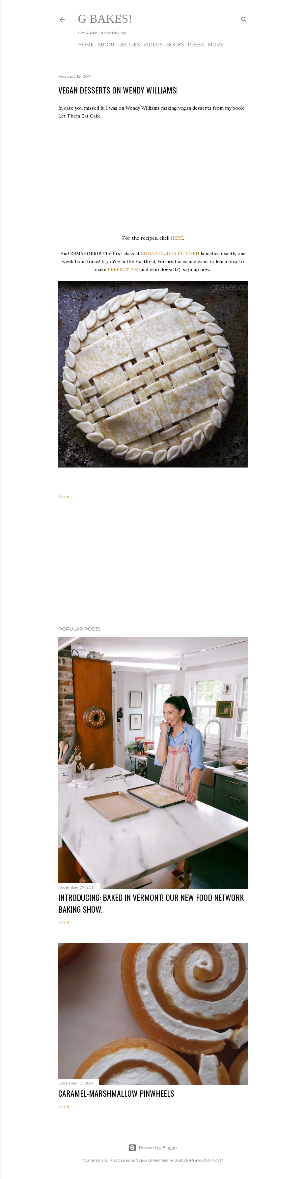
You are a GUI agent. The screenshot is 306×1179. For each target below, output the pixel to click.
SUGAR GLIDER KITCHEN (170, 253)
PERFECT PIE (123, 269)
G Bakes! (105, 18)
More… (217, 45)
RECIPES (129, 45)
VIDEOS (153, 45)
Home (86, 45)
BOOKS (175, 45)
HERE (177, 238)
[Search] (244, 18)
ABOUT (106, 45)
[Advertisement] (153, 564)
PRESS (196, 45)
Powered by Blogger (153, 1148)
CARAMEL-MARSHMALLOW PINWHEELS (116, 1093)
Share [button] (63, 496)
